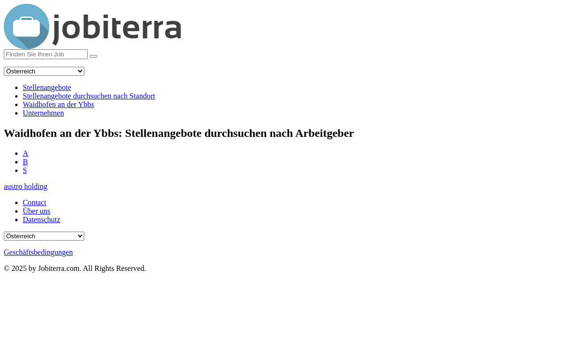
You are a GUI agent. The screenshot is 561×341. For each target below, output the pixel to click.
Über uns (36, 211)
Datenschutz (41, 219)
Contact (34, 202)
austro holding (25, 186)
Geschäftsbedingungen (38, 252)
